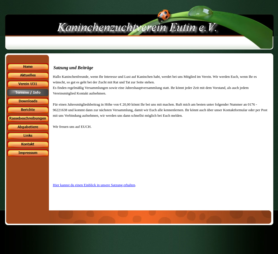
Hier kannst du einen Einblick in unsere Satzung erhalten (94, 185)
